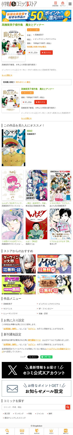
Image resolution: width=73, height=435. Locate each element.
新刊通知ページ (34, 340)
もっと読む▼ (7, 75)
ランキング (19, 414)
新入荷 (7, 414)
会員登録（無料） (11, 329)
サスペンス (7, 309)
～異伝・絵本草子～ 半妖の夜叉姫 (36, 203)
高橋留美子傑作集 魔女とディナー (37, 89)
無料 (50, 414)
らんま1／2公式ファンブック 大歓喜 (12, 203)
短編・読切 (43, 313)
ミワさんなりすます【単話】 (60, 241)
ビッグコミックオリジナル (45, 39)
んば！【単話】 (32, 241)
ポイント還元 (34, 30)
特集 (30, 414)
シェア (23, 357)
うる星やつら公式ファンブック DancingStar (12, 241)
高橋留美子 (39, 35)
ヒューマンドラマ (10, 313)
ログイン (63, 4)
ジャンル (40, 414)
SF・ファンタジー (46, 309)
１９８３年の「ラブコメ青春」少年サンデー (60, 203)
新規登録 (55, 4)
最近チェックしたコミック (15, 418)
